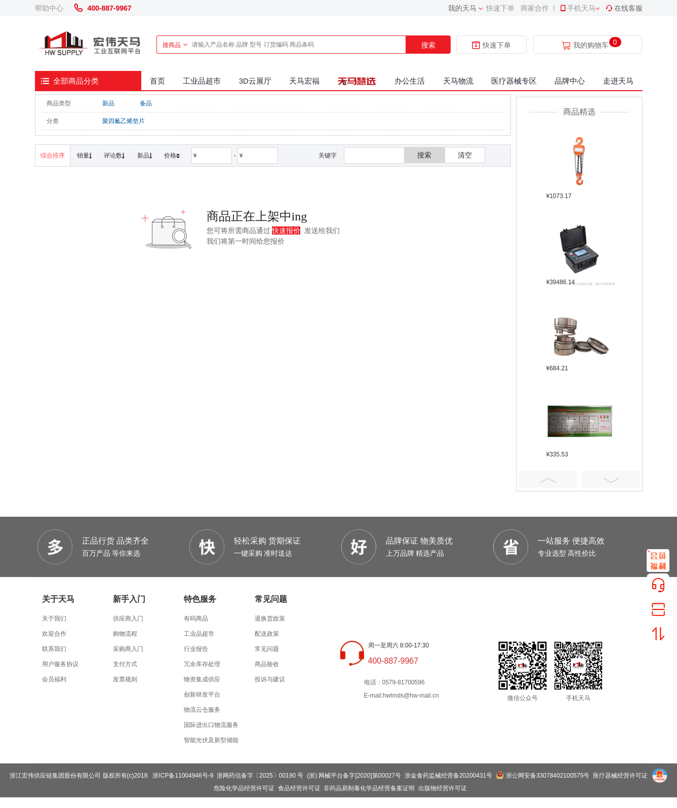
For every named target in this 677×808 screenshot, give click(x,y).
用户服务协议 (60, 664)
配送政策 (267, 633)
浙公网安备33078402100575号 (547, 775)
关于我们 (54, 618)
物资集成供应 (202, 679)
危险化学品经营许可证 (244, 788)
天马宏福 (304, 80)
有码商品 (196, 618)
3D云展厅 (255, 80)
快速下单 (500, 8)
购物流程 (125, 633)
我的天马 (462, 8)
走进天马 (618, 80)
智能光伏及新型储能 (211, 740)
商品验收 (267, 664)
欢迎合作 (54, 633)
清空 (465, 155)
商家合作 (535, 8)
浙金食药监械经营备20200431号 (448, 775)
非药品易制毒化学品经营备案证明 (369, 788)
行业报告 (196, 648)
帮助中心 (49, 8)
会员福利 (54, 679)
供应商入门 (128, 618)
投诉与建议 (270, 679)
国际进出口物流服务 (211, 724)
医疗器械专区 (514, 80)
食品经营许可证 (299, 788)
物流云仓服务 (202, 709)
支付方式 (125, 664)
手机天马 (577, 8)
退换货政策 (270, 618)
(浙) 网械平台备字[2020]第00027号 (354, 775)
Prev (548, 479)
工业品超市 (202, 80)
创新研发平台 (202, 694)
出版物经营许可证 (442, 788)
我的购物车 (591, 45)
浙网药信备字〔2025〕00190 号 (260, 775)
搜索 (428, 45)
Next (611, 479)
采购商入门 (128, 648)
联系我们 (54, 648)
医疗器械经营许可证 (620, 775)
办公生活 (409, 80)
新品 (108, 103)
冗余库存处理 (202, 664)
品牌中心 (569, 80)
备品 (146, 103)
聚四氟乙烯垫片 (123, 121)
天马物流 (458, 80)
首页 (157, 80)
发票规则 (125, 679)
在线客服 (624, 8)
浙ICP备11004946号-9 (182, 775)
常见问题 (267, 648)
